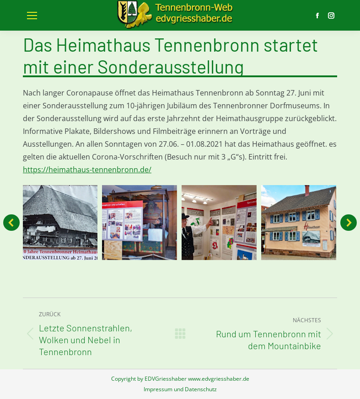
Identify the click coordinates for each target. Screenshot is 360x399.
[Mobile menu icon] (32, 15)
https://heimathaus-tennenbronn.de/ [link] (87, 170)
